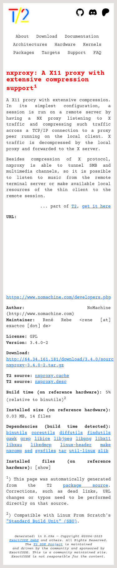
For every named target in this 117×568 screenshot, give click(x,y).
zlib (103, 451)
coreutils (43, 433)
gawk (11, 439)
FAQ (97, 52)
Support (76, 52)
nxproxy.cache (52, 376)
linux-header (76, 445)
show (43, 467)
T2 (74, 206)
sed (28, 451)
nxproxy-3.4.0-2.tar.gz (35, 365)
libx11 (103, 439)
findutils (99, 433)
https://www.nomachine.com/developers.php (58, 297)
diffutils (71, 433)
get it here (96, 206)
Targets (51, 52)
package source (85, 485)
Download (46, 36)
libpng (83, 439)
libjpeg (63, 439)
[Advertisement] (92, 254)
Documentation (82, 36)
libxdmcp (41, 445)
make (105, 445)
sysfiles (45, 451)
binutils (16, 433)
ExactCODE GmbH (24, 540)
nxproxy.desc (50, 381)
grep (25, 439)
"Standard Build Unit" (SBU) (41, 521)
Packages (23, 52)
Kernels (92, 44)
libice (42, 439)
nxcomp (14, 451)
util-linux (82, 451)
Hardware (65, 44)
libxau (14, 445)
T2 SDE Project (48, 544)
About (22, 36)
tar (62, 451)
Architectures (30, 44)
